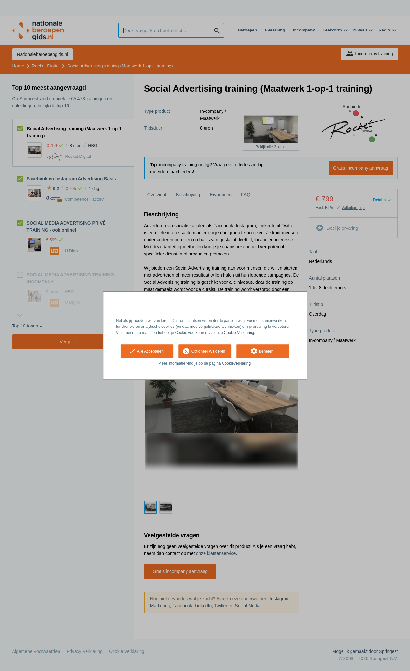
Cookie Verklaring (239, 332)
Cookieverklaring (236, 363)
